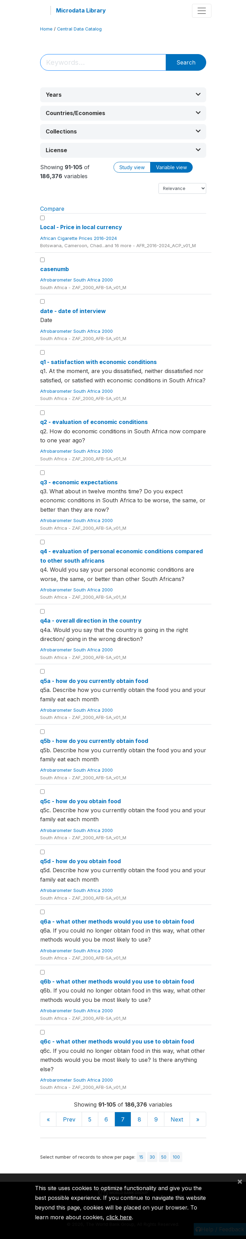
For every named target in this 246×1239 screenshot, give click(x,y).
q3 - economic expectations (79, 482)
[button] (123, 95)
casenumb (54, 269)
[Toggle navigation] (201, 11)
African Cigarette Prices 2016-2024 (79, 238)
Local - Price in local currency (81, 227)
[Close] (240, 1181)
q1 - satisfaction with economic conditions (98, 361)
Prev (69, 1119)
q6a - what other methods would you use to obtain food (117, 921)
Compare (52, 208)
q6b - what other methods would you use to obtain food (117, 981)
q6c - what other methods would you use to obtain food (117, 1041)
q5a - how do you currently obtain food (94, 680)
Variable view (171, 167)
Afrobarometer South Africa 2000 (77, 280)
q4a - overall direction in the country (91, 620)
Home (46, 29)
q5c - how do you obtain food (80, 801)
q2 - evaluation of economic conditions (94, 421)
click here (119, 1217)
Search (185, 62)
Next (177, 1119)
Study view (132, 167)
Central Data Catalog (79, 29)
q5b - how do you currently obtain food (94, 740)
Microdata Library (81, 10)
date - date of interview (73, 310)
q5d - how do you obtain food (80, 861)
